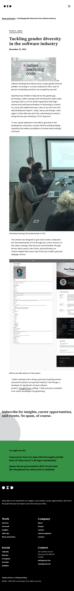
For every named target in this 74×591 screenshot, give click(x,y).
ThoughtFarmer (25, 388)
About (40, 523)
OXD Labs (5, 533)
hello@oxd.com (44, 560)
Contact (41, 537)
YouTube (5, 562)
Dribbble (5, 566)
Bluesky (5, 555)
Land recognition (44, 533)
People (41, 526)
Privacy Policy (21, 577)
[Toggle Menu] (69, 6)
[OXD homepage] (7, 7)
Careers (41, 530)
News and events (8, 18)
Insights (5, 530)
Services (5, 523)
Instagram (6, 559)
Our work (5, 526)
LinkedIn (5, 552)
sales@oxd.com (44, 564)
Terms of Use (7, 577)
